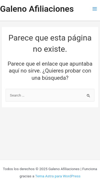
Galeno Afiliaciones (37, 9)
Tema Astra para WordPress (58, 176)
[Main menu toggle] (94, 8)
